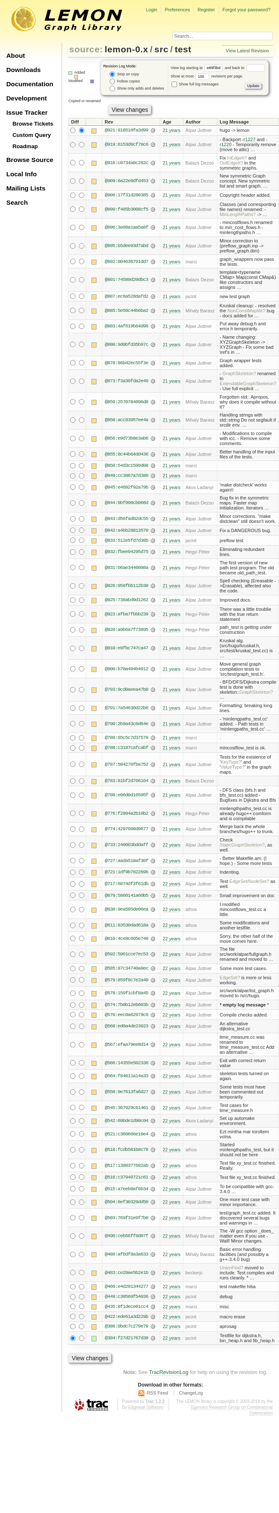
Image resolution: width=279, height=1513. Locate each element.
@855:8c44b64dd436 (126, 454)
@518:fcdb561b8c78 (126, 1151)
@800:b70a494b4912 (126, 669)
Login (151, 9)
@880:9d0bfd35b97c (126, 345)
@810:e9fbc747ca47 (126, 649)
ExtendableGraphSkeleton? (248, 383)
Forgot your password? (246, 9)
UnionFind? (232, 1269)
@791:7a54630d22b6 (126, 708)
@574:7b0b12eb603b (126, 1006)
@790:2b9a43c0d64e (126, 724)
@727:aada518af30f (126, 861)
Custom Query (32, 135)
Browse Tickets (33, 124)
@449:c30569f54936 (126, 1298)
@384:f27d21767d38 (126, 1340)
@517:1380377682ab (126, 1167)
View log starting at (198, 68)
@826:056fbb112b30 (126, 586)
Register (206, 9)
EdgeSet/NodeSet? (249, 882)
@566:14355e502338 (126, 1064)
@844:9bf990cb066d (126, 503)
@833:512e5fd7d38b (126, 541)
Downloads (23, 69)
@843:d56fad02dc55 (126, 519)
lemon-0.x (127, 49)
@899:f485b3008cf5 (126, 209)
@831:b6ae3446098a (126, 568)
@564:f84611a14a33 (126, 1077)
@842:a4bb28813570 (126, 530)
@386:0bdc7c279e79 (126, 1328)
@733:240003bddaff (126, 846)
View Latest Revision (247, 50)
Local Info (21, 174)
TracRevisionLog (168, 1374)
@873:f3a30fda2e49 (126, 381)
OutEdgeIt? (231, 162)
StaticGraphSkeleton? (242, 846)
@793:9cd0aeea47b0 (126, 690)
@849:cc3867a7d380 (126, 476)
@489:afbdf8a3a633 (126, 1256)
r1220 (226, 144)
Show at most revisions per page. (207, 76)
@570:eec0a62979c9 (126, 1016)
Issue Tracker (26, 112)
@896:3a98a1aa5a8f (126, 227)
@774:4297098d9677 (126, 830)
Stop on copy (124, 74)
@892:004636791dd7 (126, 261)
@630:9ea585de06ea (126, 910)
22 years (171, 846)
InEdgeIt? (237, 157)
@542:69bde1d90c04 (126, 1122)
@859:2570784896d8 (126, 402)
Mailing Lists (25, 188)
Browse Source (29, 159)
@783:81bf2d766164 (126, 782)
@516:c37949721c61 (126, 1179)
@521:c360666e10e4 (126, 1135)
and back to (245, 68)
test (183, 49)
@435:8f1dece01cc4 (126, 1308)
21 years (171, 130)
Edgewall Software (145, 1409)
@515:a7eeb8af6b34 (126, 1190)
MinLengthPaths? (238, 214)
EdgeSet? (230, 978)
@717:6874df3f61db (126, 885)
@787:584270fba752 (126, 765)
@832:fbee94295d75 (126, 552)
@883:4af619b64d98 (126, 326)
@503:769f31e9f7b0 (126, 1219)
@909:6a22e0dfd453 (126, 181)
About (15, 55)
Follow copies (125, 81)
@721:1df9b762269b (126, 873)
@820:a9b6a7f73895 (126, 630)
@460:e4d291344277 (126, 1288)
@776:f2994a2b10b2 (126, 814)
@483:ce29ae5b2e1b (126, 1274)
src (161, 49)
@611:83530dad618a (126, 926)
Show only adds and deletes (137, 88)
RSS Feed (157, 1394)
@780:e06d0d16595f (126, 796)
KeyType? (231, 762)
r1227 (250, 139)
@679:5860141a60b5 (126, 896)
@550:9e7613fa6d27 (126, 1093)
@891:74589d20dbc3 (126, 280)
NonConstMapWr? (246, 310)
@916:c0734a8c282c (126, 163)
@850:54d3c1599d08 (126, 466)
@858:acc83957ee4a (126, 420)
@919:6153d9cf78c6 (126, 144)
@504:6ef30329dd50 (126, 1203)
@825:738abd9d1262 (126, 600)
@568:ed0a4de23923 (126, 1027)
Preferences (177, 9)
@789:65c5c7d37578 (126, 738)
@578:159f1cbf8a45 (126, 994)
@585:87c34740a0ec (126, 969)
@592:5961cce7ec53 (126, 955)
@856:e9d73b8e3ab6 (126, 438)
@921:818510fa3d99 (126, 130)
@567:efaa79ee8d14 (126, 1046)
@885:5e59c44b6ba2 (126, 310)
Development (26, 98)
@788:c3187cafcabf (126, 748)
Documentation (29, 83)
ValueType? (233, 767)
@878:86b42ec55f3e (126, 363)
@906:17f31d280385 (126, 195)
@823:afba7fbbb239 (126, 615)
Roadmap (25, 146)
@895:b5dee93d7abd (126, 245)
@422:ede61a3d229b (126, 1318)
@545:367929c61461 (126, 1109)
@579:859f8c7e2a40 (126, 981)
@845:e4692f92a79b (126, 487)
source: (86, 49)
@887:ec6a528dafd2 (126, 296)
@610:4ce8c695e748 (126, 940)
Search (17, 202)
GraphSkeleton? (239, 373)
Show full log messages (195, 84)
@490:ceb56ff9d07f (126, 1237)
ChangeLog (191, 1394)
